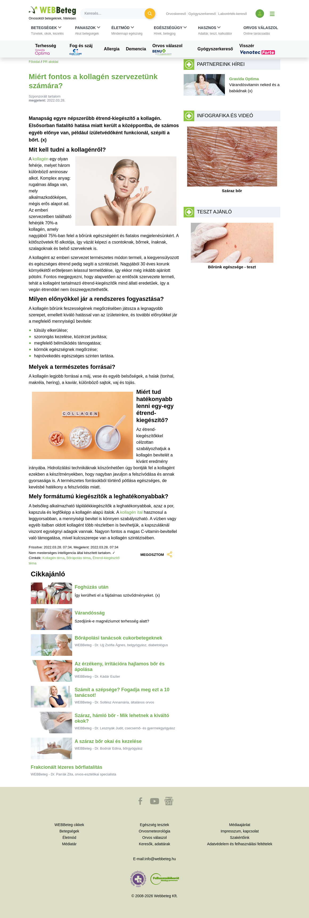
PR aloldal (50, 62)
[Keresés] (115, 13)
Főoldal (34, 62)
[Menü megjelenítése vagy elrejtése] (272, 13)
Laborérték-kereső (232, 14)
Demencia (136, 49)
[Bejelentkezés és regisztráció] (260, 13)
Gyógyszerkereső (202, 14)
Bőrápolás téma (79, 558)
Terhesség (45, 49)
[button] (47, 30)
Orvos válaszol (168, 49)
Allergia (112, 49)
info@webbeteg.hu (160, 859)
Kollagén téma (53, 558)
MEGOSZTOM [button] (156, 554)
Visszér (258, 49)
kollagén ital (131, 512)
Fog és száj (80, 49)
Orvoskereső (176, 14)
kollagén (41, 159)
